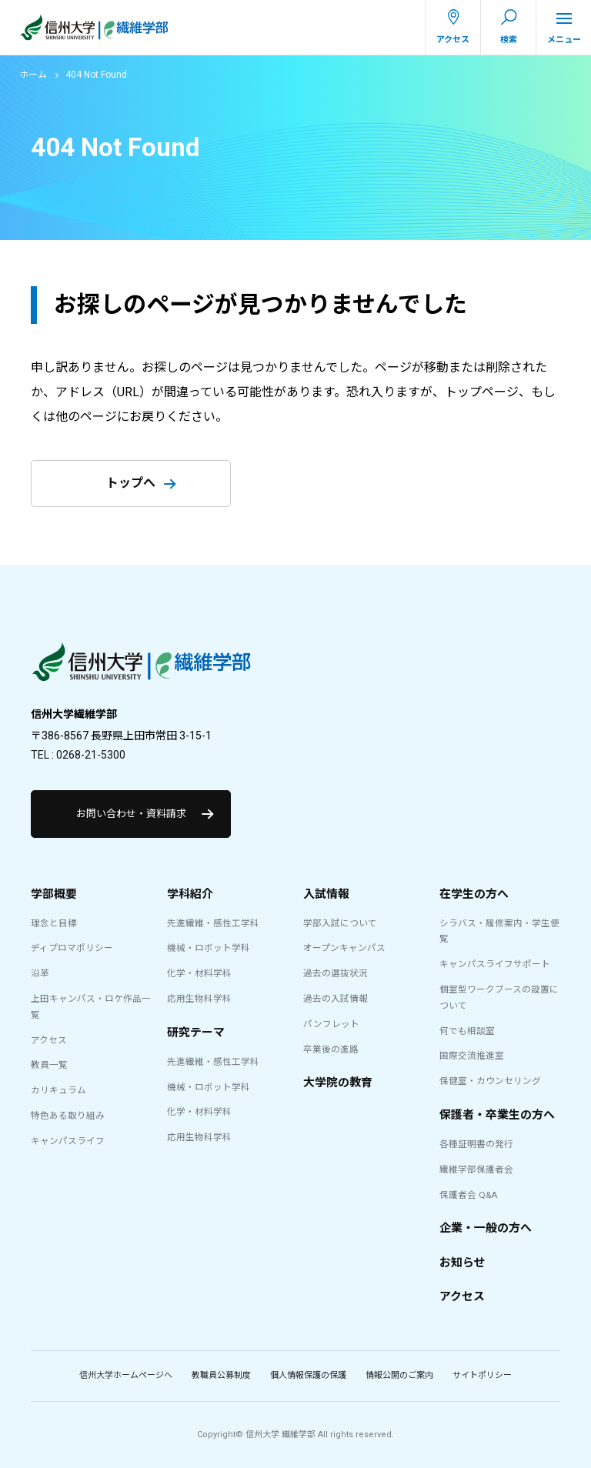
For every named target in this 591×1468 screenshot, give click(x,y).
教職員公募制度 (221, 1375)
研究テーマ (196, 1032)
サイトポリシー (482, 1375)
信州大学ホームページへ (125, 1375)
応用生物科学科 (199, 998)
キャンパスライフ (68, 1141)
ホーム (33, 74)
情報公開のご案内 (399, 1375)
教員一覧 (49, 1064)
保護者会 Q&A (468, 1194)
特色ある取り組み (68, 1115)
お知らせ (462, 1262)
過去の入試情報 (335, 998)
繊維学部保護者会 (476, 1169)
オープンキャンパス (344, 948)
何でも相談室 (467, 1031)
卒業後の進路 (331, 1049)
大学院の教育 (337, 1082)
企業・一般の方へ (485, 1228)
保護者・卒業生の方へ (497, 1115)
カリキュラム (58, 1090)
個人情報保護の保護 (308, 1375)
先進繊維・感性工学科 (213, 923)
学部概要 (54, 894)
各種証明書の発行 (476, 1144)
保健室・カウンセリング (490, 1081)
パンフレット (331, 1024)
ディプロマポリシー (72, 948)
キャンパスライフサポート (494, 964)
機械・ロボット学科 (208, 948)
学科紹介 (190, 894)
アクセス (49, 1040)
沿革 (40, 973)
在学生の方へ (474, 894)
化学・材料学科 (199, 973)
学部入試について (340, 923)
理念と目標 (54, 923)
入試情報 (326, 894)
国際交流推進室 (471, 1055)
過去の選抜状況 (335, 973)
